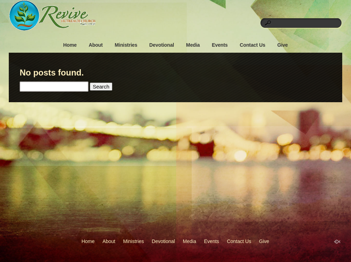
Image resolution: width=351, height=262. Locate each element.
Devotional (161, 45)
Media (193, 45)
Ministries (126, 45)
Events (219, 45)
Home (70, 45)
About (96, 45)
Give (282, 45)
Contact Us (252, 45)
